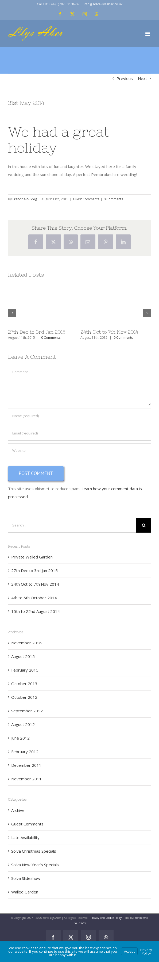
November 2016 (26, 642)
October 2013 (24, 683)
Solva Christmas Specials (33, 851)
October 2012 (24, 697)
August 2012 (23, 724)
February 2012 (24, 751)
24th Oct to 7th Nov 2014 (109, 332)
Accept (129, 951)
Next (142, 78)
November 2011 (26, 778)
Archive (18, 810)
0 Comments (113, 199)
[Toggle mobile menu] (148, 34)
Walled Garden (24, 892)
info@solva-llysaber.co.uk (103, 4)
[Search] (143, 525)
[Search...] (72, 525)
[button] (12, 313)
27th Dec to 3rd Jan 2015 (36, 332)
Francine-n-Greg (25, 199)
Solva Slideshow (25, 878)
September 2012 (27, 710)
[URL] (79, 450)
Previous (125, 78)
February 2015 (24, 670)
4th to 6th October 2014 (34, 597)
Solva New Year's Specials (35, 864)
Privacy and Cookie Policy (106, 918)
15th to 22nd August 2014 (35, 611)
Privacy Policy (146, 951)
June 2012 (20, 738)
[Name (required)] (79, 416)
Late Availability (25, 837)
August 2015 (23, 656)
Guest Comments (86, 199)
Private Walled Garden (32, 557)
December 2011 (26, 765)
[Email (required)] (79, 433)
